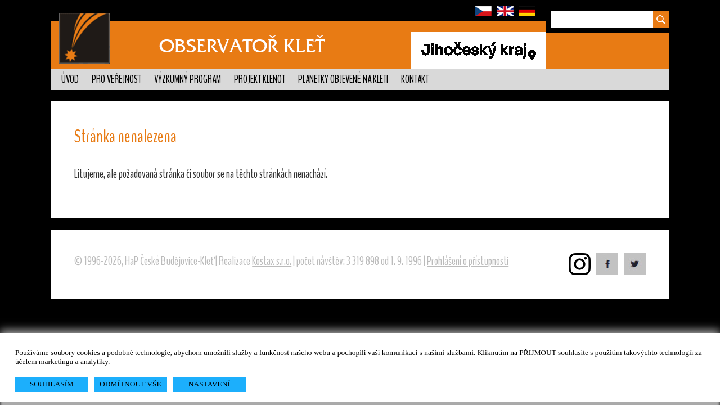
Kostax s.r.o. (271, 261)
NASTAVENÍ (209, 384)
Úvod (70, 79)
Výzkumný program (187, 79)
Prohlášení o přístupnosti (467, 261)
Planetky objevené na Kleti (343, 79)
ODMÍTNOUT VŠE (130, 384)
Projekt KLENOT (259, 79)
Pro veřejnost (116, 79)
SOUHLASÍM (52, 384)
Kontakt (415, 79)
